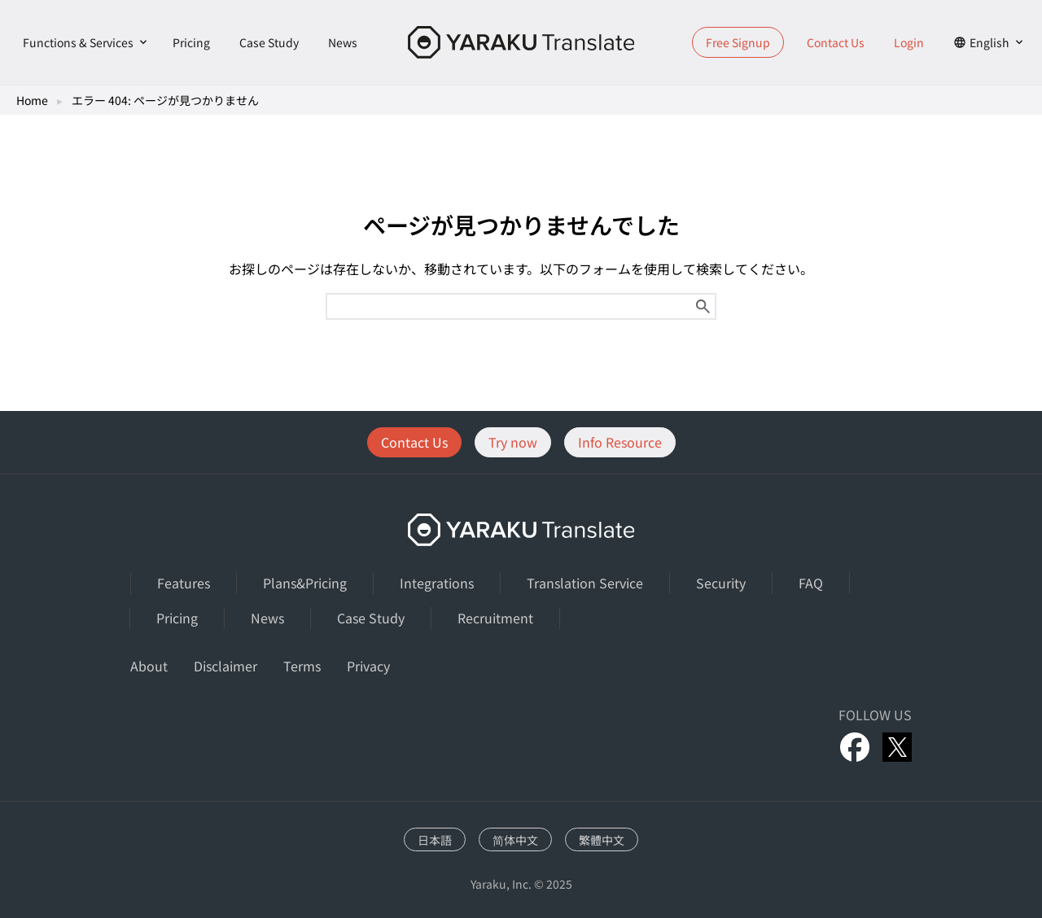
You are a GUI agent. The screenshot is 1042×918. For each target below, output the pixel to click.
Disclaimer (225, 665)
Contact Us (836, 42)
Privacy (368, 665)
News (342, 42)
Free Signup (738, 42)
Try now (512, 442)
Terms (302, 665)
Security (721, 582)
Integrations (437, 582)
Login (909, 42)
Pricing (191, 42)
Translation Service (585, 582)
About (149, 665)
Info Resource (620, 442)
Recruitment (495, 617)
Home (32, 100)
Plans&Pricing (305, 582)
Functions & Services (78, 42)
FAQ (811, 582)
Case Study (269, 42)
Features (183, 582)
